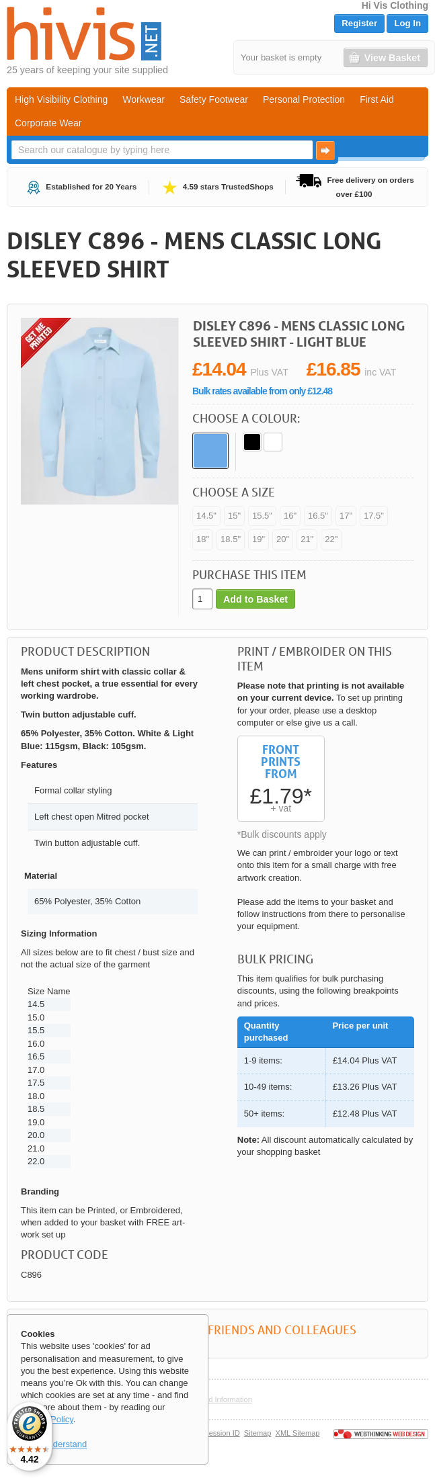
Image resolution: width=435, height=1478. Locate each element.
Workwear (143, 99)
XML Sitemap (298, 1433)
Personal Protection (304, 99)
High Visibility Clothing (61, 99)
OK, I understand (54, 1444)
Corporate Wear (48, 123)
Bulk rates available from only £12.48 (262, 391)
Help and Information (217, 1399)
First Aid (377, 99)
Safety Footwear (214, 99)
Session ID (221, 1433)
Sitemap (258, 1433)
